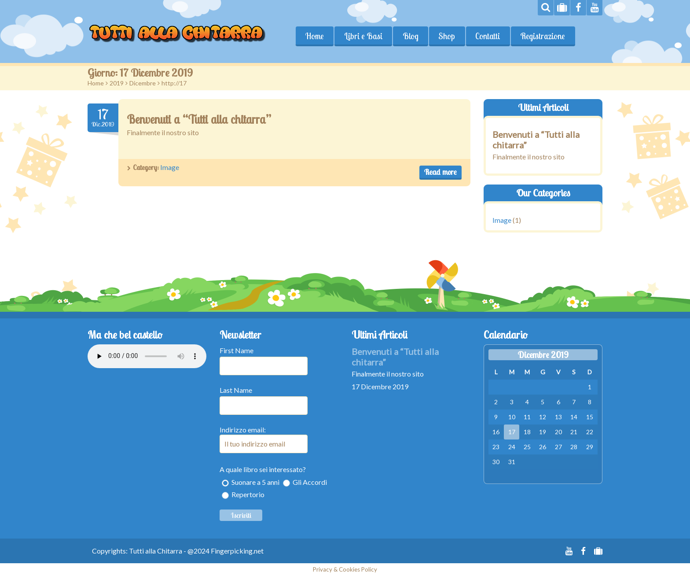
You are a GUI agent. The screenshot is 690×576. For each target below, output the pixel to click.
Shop (447, 36)
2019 (117, 83)
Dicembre (142, 83)
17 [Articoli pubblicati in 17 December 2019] (511, 432)
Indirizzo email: (264, 439)
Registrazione (543, 36)
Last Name (236, 390)
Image (169, 167)
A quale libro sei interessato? (263, 469)
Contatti (488, 36)
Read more (440, 172)
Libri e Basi (363, 36)
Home (314, 36)
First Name (236, 350)
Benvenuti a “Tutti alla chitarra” (199, 119)
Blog (410, 36)
